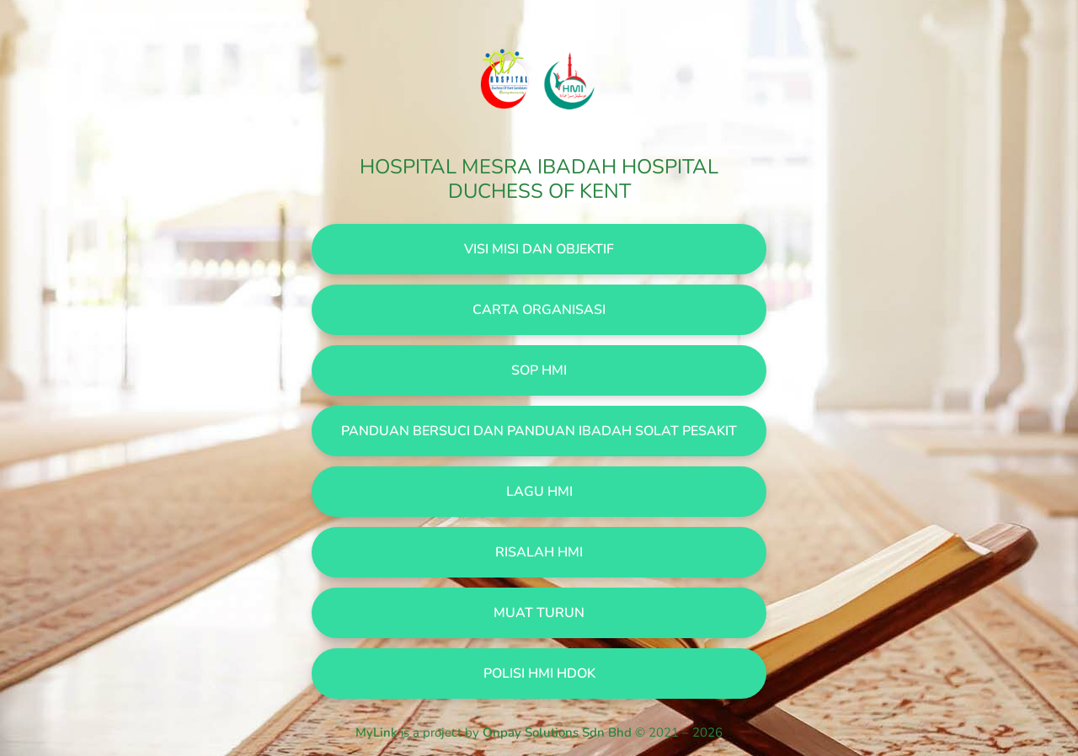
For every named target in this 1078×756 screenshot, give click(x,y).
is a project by (495, 732)
